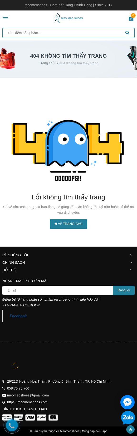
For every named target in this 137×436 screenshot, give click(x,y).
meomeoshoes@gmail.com (28, 395)
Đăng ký (124, 290)
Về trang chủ (68, 224)
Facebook (18, 316)
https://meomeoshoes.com (27, 402)
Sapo (104, 431)
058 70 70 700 (18, 388)
